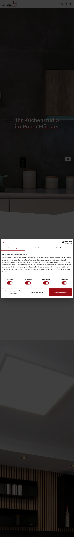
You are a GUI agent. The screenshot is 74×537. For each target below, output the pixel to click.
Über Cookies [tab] (61, 248)
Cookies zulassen (60, 292)
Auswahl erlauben (37, 292)
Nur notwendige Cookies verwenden (13, 292)
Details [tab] (37, 248)
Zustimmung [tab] (12, 248)
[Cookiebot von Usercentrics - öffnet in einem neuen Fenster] (63, 242)
